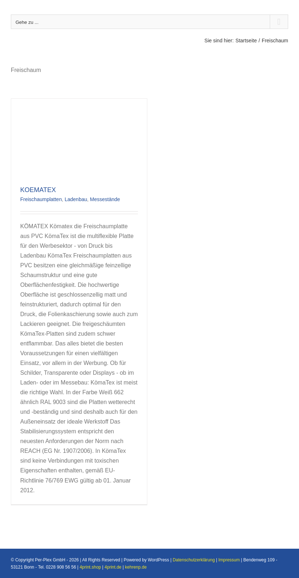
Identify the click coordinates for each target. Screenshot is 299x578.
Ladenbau (76, 199)
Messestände (105, 199)
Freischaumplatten (41, 199)
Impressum (229, 559)
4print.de (113, 567)
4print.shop (90, 567)
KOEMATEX (38, 190)
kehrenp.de (136, 567)
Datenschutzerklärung (194, 559)
